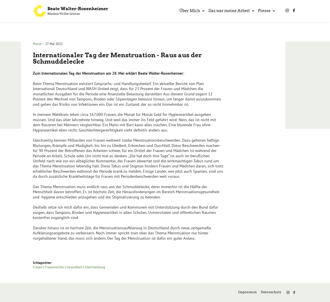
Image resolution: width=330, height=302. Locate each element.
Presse (37, 44)
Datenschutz (271, 292)
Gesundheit (74, 267)
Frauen (38, 267)
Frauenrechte (54, 267)
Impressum (247, 292)
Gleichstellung (95, 267)
